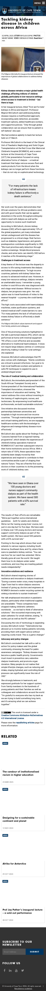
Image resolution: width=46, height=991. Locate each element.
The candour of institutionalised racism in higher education (21, 773)
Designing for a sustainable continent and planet (18, 819)
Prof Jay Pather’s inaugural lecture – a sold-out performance (22, 911)
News (5, 743)
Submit (34, 951)
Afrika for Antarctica (14, 863)
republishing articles (25, 722)
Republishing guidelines (23, 989)
